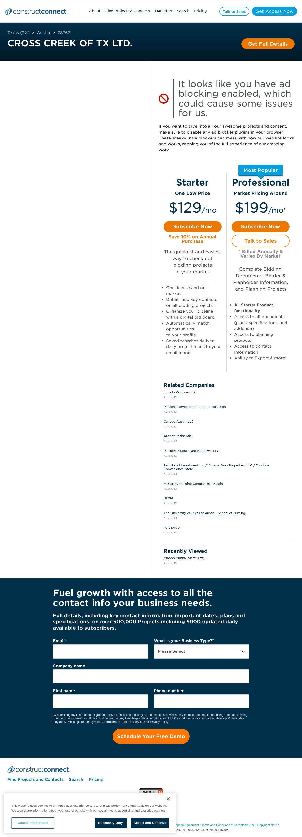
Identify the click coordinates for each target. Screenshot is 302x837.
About (93, 11)
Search (182, 11)
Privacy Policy (159, 722)
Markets (161, 11)
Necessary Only (110, 823)
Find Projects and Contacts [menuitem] (35, 779)
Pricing (199, 11)
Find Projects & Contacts (126, 11)
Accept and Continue (150, 823)
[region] (90, 813)
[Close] (168, 798)
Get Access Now (274, 11)
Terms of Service (132, 722)
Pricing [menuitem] (96, 779)
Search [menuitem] (76, 779)
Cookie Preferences (33, 823)
